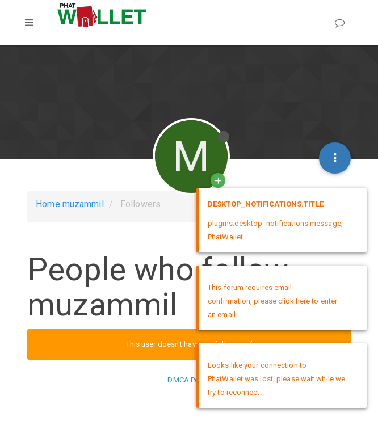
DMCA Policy (188, 380)
